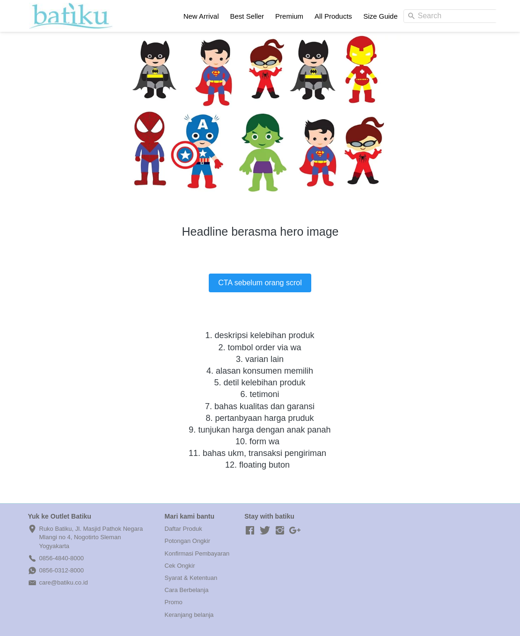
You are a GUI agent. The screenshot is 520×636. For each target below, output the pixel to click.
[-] (250, 531)
